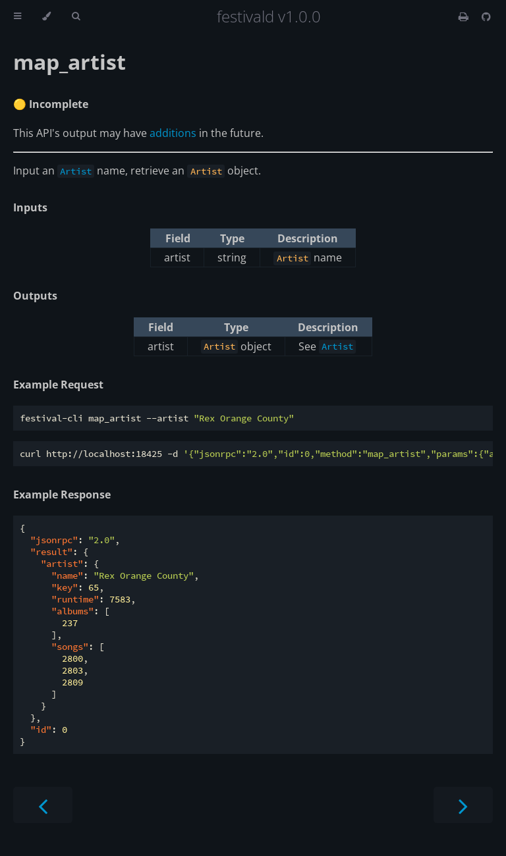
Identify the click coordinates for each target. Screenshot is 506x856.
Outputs (35, 295)
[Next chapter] (463, 805)
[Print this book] (464, 16)
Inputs (30, 207)
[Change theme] (46, 16)
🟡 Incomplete (50, 104)
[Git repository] (486, 16)
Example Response (62, 494)
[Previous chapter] (42, 805)
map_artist (69, 61)
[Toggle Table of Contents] (17, 16)
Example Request (58, 384)
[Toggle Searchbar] (75, 16)
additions (173, 133)
